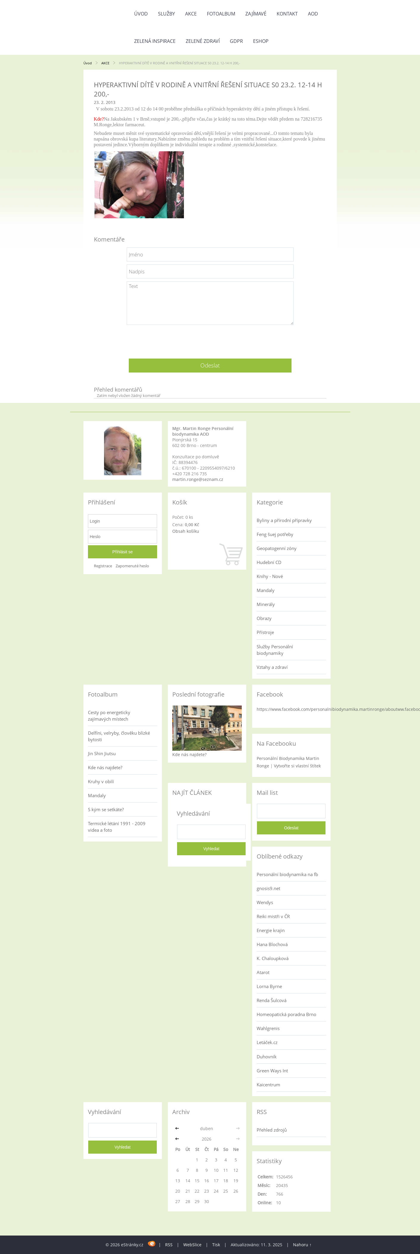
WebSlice (192, 1244)
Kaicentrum (268, 1085)
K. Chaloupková (273, 958)
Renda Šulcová (271, 1000)
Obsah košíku (185, 531)
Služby (166, 13)
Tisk (216, 1244)
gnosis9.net (268, 888)
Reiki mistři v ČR (273, 916)
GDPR (236, 41)
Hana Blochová (272, 944)
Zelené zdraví (203, 41)
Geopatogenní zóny (277, 548)
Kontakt (287, 13)
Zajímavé (255, 13)
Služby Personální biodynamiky (275, 650)
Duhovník (267, 1057)
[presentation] (210, 339)
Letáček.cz (267, 1042)
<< (177, 1128)
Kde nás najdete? (105, 767)
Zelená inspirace (155, 41)
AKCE (191, 13)
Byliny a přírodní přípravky (284, 520)
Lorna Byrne (269, 986)
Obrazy (264, 618)
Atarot (263, 972)
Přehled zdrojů (272, 1130)
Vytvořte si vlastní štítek (297, 766)
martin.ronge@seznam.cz (197, 479)
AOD (313, 13)
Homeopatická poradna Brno (286, 1014)
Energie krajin (271, 930)
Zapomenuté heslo (132, 565)
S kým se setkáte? (106, 809)
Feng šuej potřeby (275, 534)
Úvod (141, 13)
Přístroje (265, 632)
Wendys (265, 902)
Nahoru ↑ (302, 1244)
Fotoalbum (221, 13)
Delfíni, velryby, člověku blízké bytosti (119, 736)
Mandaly (266, 590)
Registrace (103, 565)
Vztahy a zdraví (272, 667)
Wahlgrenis (268, 1028)
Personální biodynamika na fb (287, 874)
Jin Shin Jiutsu (102, 753)
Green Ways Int (272, 1071)
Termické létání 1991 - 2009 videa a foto (116, 826)
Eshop (261, 41)
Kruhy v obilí (101, 781)
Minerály (266, 604)
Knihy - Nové (270, 576)
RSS (169, 1244)
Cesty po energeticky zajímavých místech (109, 715)
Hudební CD (269, 562)
